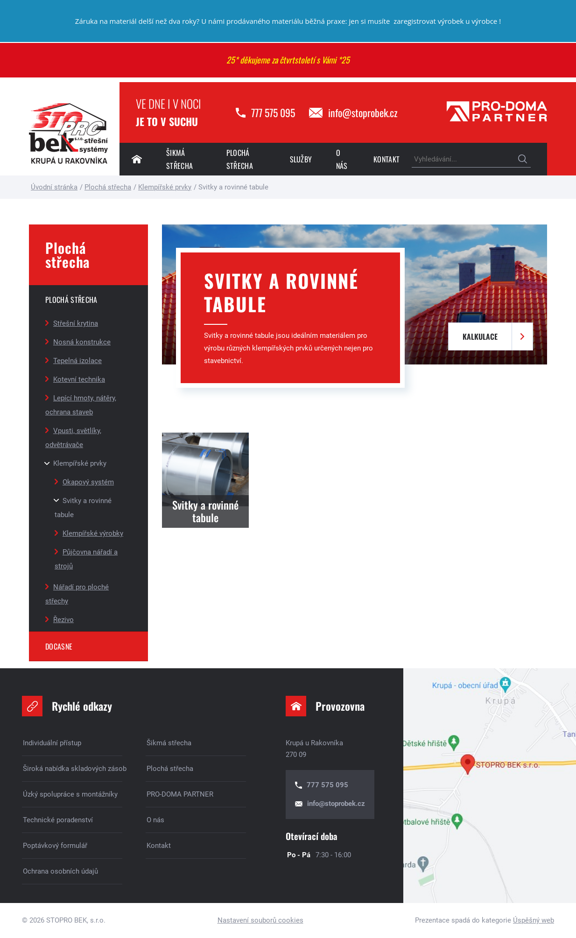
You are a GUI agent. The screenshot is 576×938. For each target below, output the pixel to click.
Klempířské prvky (79, 463)
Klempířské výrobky (93, 533)
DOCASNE (58, 646)
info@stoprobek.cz (363, 112)
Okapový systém (88, 482)
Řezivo (63, 620)
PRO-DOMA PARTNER (180, 794)
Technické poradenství (58, 820)
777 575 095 (273, 112)
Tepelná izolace (77, 361)
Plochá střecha (239, 159)
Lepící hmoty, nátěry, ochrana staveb (80, 405)
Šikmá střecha (179, 159)
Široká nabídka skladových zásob (72, 768)
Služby (301, 159)
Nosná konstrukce (82, 342)
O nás (342, 159)
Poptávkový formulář (55, 845)
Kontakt (386, 159)
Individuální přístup (52, 743)
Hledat (522, 159)
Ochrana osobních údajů (60, 871)
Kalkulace (480, 336)
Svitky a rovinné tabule (83, 508)
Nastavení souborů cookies (260, 920)
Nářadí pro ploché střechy (77, 594)
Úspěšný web (533, 920)
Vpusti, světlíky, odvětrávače (73, 438)
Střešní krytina (75, 323)
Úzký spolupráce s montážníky (70, 794)
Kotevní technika (79, 379)
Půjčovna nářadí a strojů (86, 559)
